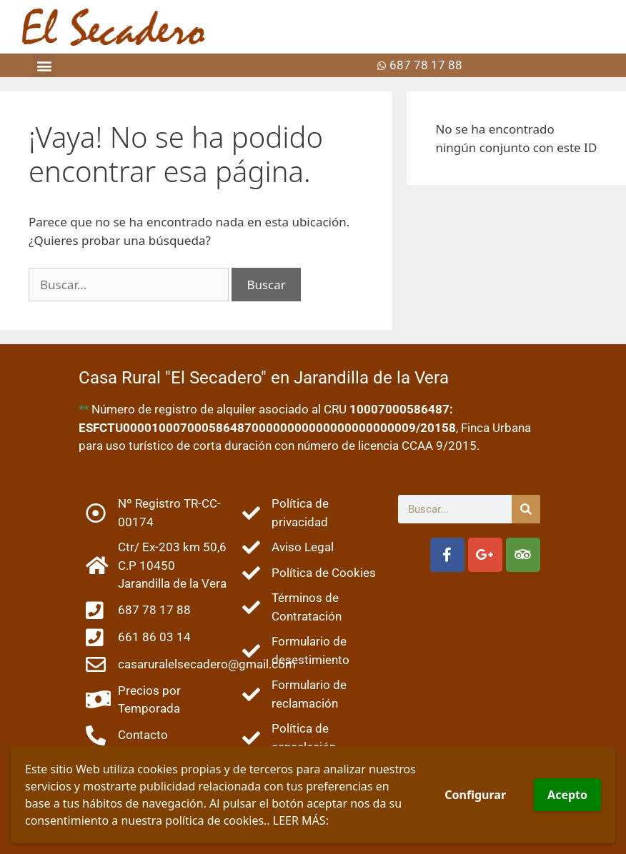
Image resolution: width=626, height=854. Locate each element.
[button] (44, 65)
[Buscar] (526, 509)
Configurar (475, 795)
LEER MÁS (299, 820)
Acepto (567, 795)
